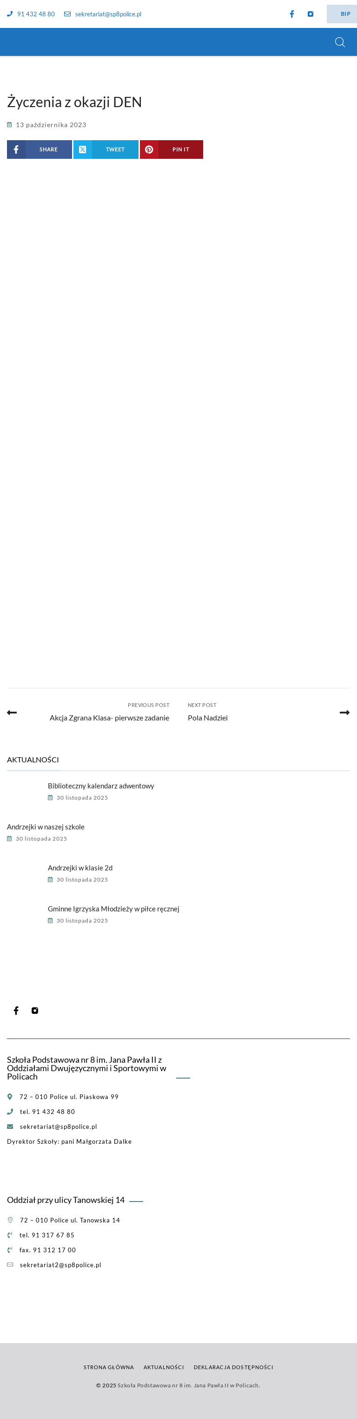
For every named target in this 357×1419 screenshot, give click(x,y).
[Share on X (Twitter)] (106, 149)
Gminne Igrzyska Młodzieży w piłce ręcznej (113, 908)
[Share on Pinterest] (171, 149)
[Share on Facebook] (39, 149)
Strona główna (109, 1367)
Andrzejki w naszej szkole (46, 826)
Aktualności (164, 1367)
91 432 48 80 (31, 14)
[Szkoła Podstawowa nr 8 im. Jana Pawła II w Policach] (18, 42)
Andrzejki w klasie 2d (80, 867)
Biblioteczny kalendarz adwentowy (101, 785)
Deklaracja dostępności (233, 1367)
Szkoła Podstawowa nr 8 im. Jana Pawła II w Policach (188, 1385)
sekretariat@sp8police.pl (102, 14)
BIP (345, 13)
